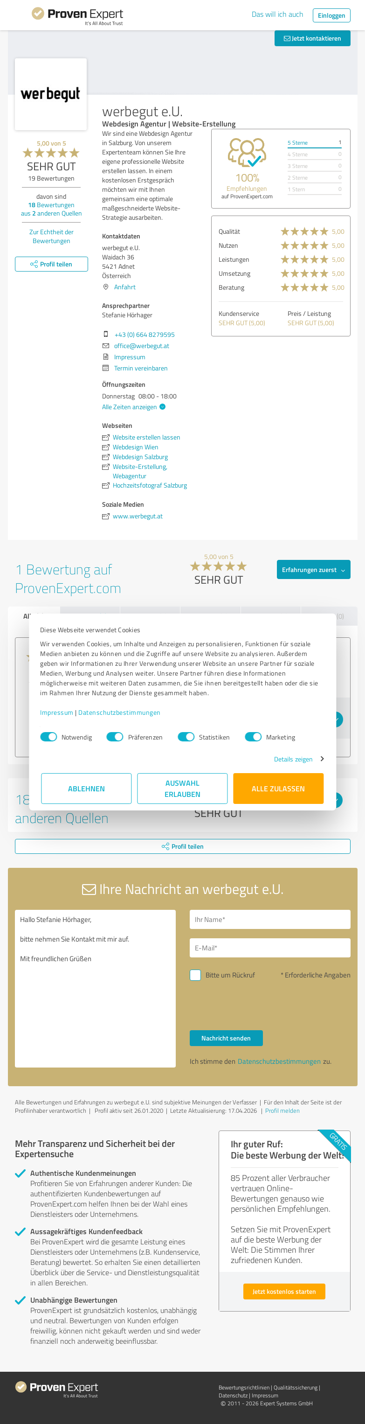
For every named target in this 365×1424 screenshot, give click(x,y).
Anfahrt (125, 286)
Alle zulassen (278, 788)
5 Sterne (298, 143)
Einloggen (331, 15)
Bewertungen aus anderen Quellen (51, 208)
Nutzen (228, 245)
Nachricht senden (226, 1037)
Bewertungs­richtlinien (244, 1387)
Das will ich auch (277, 14)
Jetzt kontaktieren (312, 38)
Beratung (231, 287)
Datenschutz (233, 1395)
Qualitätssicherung (295, 1387)
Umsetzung (234, 273)
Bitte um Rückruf (230, 975)
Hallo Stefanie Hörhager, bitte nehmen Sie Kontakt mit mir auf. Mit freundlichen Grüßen (95, 989)
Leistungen (234, 259)
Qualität (229, 231)
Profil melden (282, 1110)
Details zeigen (292, 758)
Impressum (58, 712)
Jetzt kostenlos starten (284, 1291)
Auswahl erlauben (182, 788)
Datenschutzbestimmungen (121, 712)
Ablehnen (86, 788)
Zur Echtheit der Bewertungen (51, 236)
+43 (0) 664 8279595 (145, 334)
